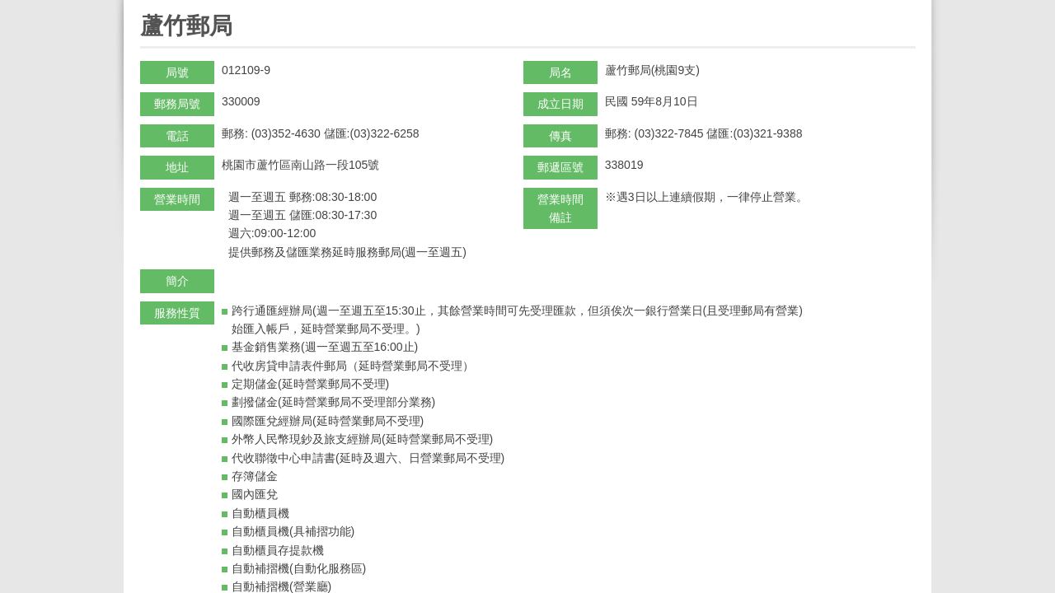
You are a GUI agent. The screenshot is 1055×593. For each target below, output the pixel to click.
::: (145, 7)
